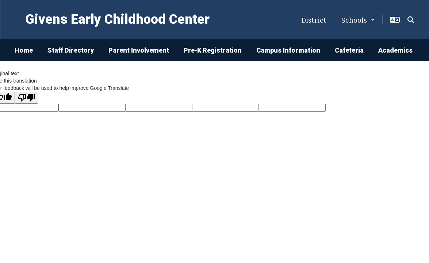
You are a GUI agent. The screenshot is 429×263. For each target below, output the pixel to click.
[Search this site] (410, 19)
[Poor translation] (26, 98)
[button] (358, 19)
